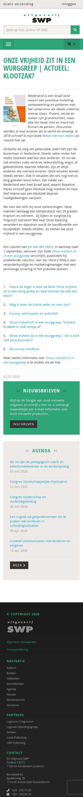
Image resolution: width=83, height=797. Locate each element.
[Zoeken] (75, 29)
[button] (72, 44)
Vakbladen (13, 678)
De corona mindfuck (24, 349)
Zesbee (11, 732)
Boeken (11, 673)
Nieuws (11, 694)
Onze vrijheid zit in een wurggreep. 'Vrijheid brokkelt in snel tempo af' (39, 324)
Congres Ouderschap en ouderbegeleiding (28, 499)
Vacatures (13, 705)
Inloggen (66, 4)
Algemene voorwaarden (21, 642)
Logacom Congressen (20, 721)
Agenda (11, 689)
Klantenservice (16, 699)
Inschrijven (23, 424)
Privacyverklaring (17, 649)
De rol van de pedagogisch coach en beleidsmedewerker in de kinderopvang (39, 464)
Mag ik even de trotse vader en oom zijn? (40, 304)
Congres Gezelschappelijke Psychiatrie (38, 481)
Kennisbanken (15, 683)
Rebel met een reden (58, 136)
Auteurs (11, 667)
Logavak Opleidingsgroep (22, 727)
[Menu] (8, 44)
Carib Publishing (17, 737)
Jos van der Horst (40, 247)
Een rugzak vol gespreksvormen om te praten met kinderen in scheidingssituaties (38, 521)
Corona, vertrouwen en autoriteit (34, 313)
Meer (19, 565)
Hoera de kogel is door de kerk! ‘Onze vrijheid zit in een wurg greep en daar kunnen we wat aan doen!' (40, 291)
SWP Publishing (16, 743)
